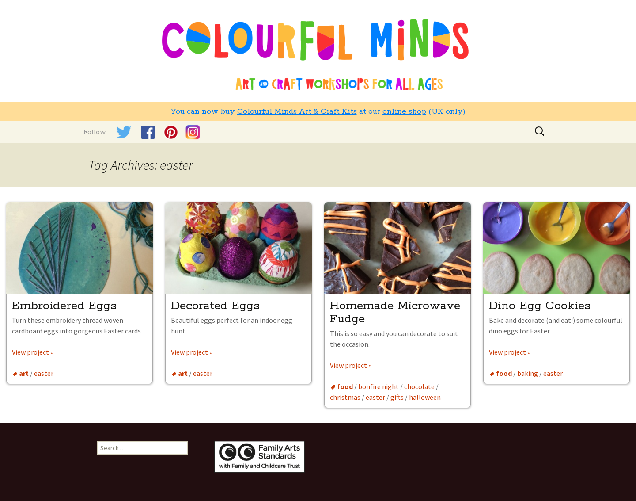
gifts (397, 397)
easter (43, 373)
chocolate (419, 386)
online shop (404, 111)
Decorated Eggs (215, 306)
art (24, 373)
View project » (32, 352)
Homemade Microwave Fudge (395, 312)
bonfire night (378, 386)
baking (527, 373)
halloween (425, 397)
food (345, 386)
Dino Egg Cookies (540, 306)
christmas (345, 397)
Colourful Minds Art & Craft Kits (297, 111)
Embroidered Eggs (66, 306)
